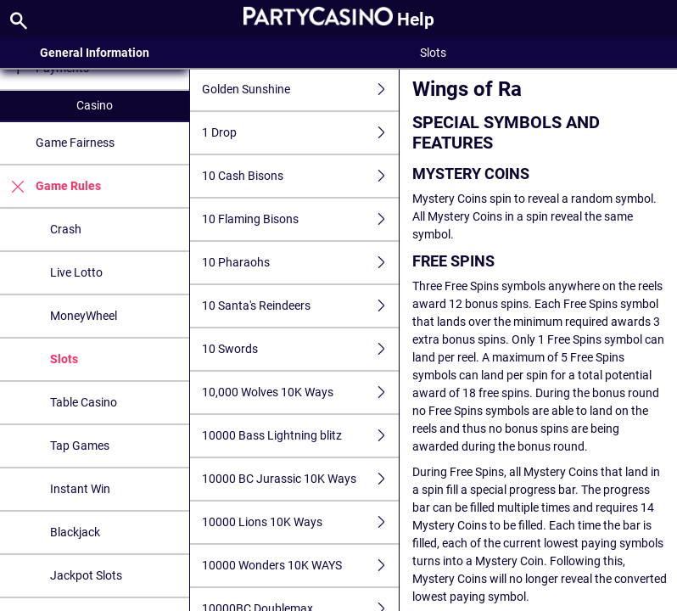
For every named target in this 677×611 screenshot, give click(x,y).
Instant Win (80, 489)
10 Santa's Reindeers (300, 306)
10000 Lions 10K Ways (300, 522)
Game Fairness (75, 142)
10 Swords (300, 349)
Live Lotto (76, 272)
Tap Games (79, 445)
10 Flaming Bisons (300, 219)
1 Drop (300, 133)
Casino (94, 105)
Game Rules (50, 186)
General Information (94, 52)
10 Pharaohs (300, 262)
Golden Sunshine (300, 89)
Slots (64, 359)
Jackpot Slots (86, 575)
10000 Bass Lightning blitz (300, 436)
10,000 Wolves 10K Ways (300, 392)
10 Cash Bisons (300, 176)
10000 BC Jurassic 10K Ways (300, 479)
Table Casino (83, 402)
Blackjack (75, 532)
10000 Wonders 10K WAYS (300, 565)
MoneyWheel (83, 315)
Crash (65, 229)
